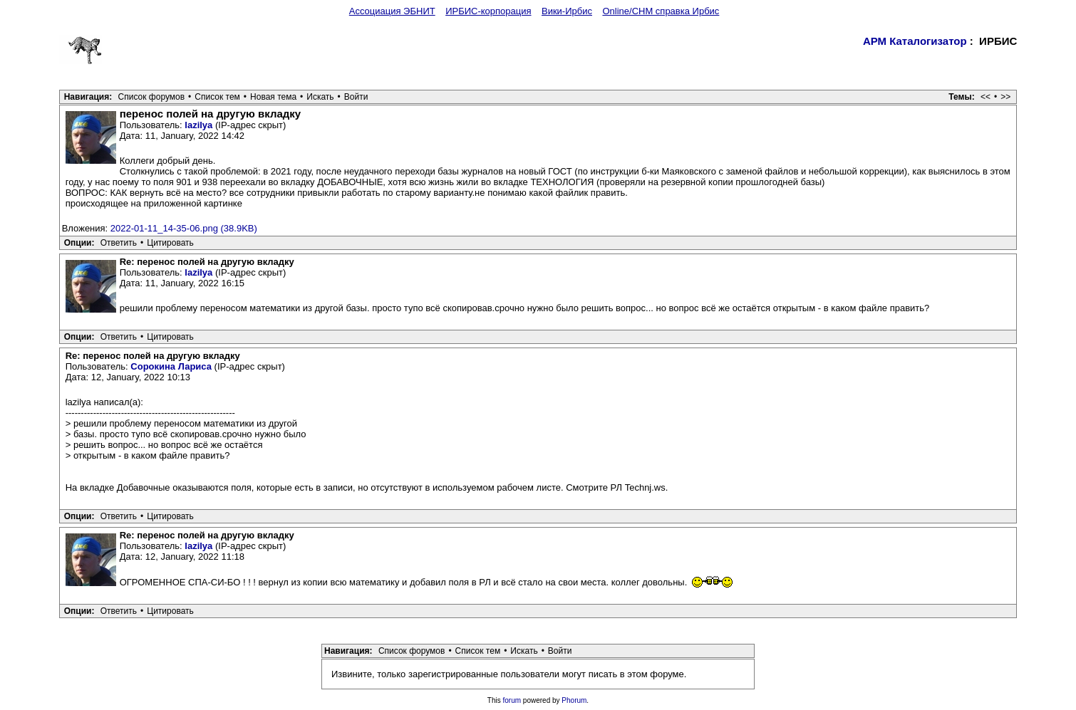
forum (512, 700)
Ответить (118, 243)
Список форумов (151, 97)
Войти (356, 97)
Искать (319, 97)
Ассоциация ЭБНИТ (392, 11)
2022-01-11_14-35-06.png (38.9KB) (183, 228)
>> (1005, 97)
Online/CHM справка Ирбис (660, 11)
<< (985, 97)
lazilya (198, 125)
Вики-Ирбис (567, 11)
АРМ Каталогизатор (915, 41)
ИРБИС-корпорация (488, 11)
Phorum (574, 700)
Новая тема (273, 97)
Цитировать (170, 243)
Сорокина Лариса (171, 366)
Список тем (217, 97)
